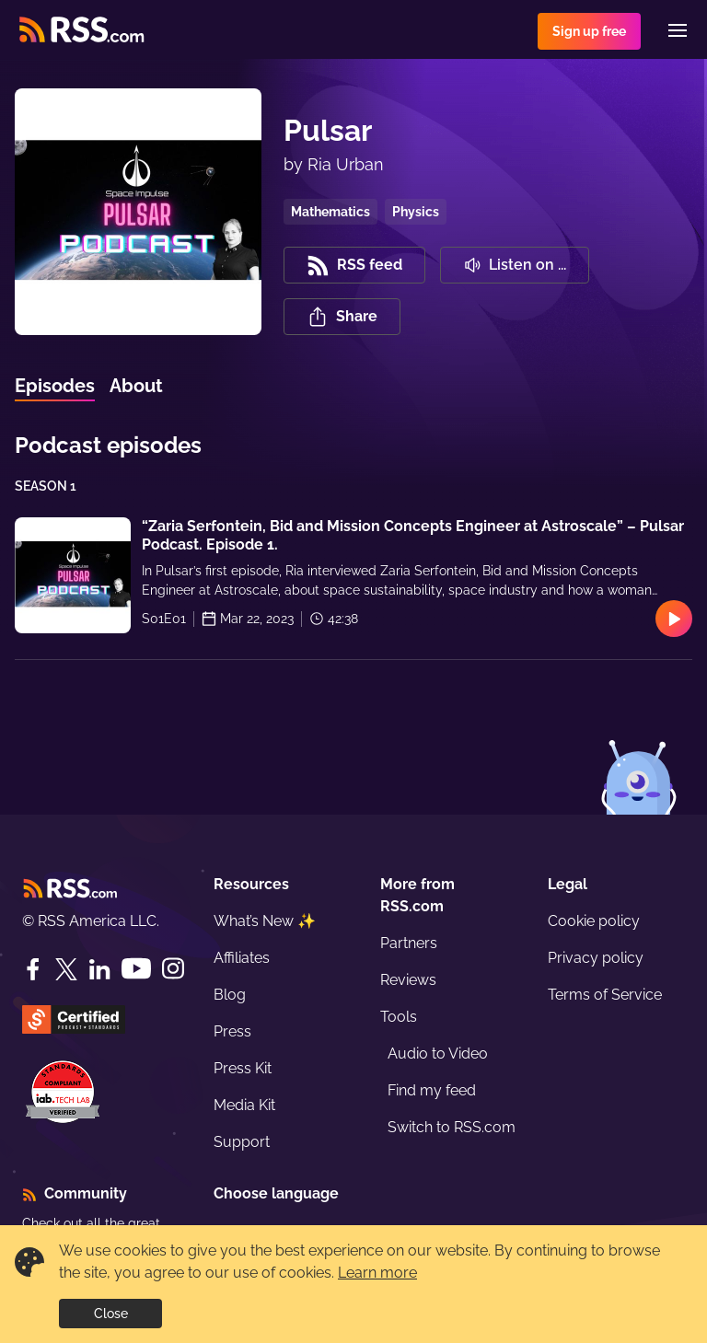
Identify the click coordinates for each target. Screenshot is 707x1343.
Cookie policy (594, 921)
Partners (408, 943)
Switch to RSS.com (452, 1127)
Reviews (408, 980)
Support (242, 1142)
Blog (230, 994)
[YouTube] (136, 969)
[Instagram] (173, 969)
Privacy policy (595, 958)
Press (232, 1031)
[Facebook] (33, 969)
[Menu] (677, 30)
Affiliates (242, 958)
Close (111, 1313)
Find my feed (432, 1090)
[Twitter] (66, 969)
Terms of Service (605, 994)
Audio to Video (438, 1053)
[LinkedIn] (99, 969)
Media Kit (244, 1105)
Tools (398, 1016)
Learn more (377, 1272)
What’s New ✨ (265, 921)
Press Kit (243, 1068)
